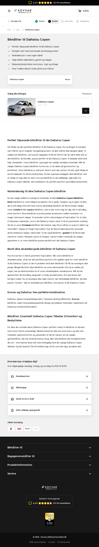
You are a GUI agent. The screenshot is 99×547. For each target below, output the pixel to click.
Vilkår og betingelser (37, 542)
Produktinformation (49, 465)
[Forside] (23, 11)
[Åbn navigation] (9, 11)
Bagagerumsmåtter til (49, 456)
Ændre (67, 79)
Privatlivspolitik (63, 542)
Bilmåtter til (49, 447)
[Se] (85, 111)
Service (49, 474)
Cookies (51, 542)
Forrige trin (14, 21)
